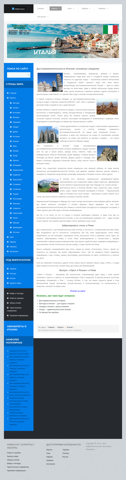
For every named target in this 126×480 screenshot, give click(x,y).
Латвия (15, 151)
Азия (12, 237)
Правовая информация (19, 315)
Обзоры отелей (13, 460)
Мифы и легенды (16, 293)
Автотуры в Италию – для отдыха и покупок (56, 303)
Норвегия (16, 175)
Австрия (16, 103)
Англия (15, 108)
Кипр (15, 146)
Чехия (15, 218)
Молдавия (17, 165)
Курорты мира (15, 283)
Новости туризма (16, 298)
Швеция (16, 223)
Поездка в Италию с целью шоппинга (54, 306)
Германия (17, 122)
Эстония (16, 232)
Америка (13, 247)
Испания (16, 136)
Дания (15, 132)
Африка (13, 242)
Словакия (17, 184)
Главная (13, 93)
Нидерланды (18, 170)
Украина (13, 269)
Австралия (14, 251)
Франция (16, 203)
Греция (15, 127)
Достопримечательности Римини (52, 301)
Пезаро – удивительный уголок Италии (55, 309)
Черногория (17, 213)
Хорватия (16, 208)
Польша (13, 273)
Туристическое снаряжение (14, 309)
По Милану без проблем (48, 312)
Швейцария (17, 227)
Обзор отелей (15, 303)
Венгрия (16, 117)
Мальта (16, 160)
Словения (17, 189)
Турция (15, 194)
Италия (16, 141)
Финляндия (17, 199)
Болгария (16, 112)
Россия (12, 278)
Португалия (17, 179)
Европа (13, 98)
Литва (15, 156)
